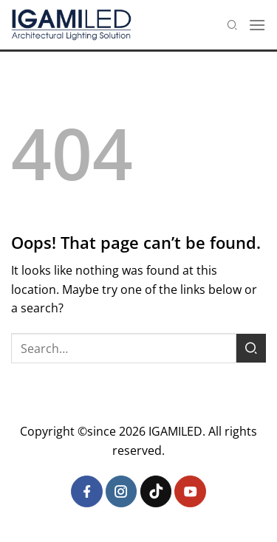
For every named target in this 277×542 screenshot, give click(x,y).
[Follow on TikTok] (156, 491)
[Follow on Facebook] (87, 491)
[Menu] (257, 25)
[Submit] (251, 348)
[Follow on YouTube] (190, 491)
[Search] (232, 24)
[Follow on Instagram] (121, 491)
